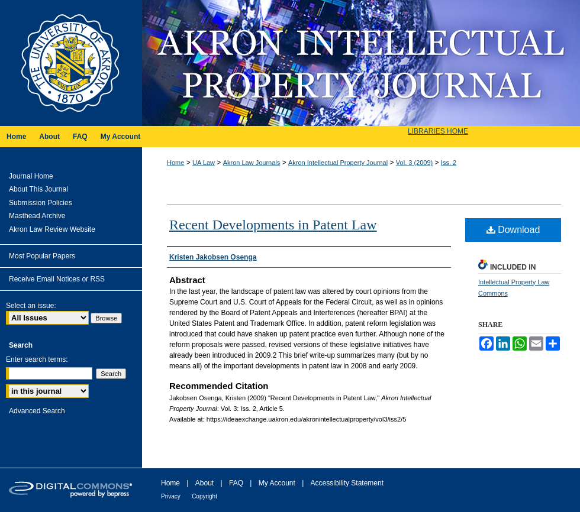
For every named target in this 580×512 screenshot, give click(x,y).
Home (175, 162)
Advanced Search (37, 411)
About (204, 483)
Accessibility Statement (347, 483)
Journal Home (31, 176)
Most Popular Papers (42, 256)
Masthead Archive (37, 216)
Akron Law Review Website (52, 229)
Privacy (171, 496)
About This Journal (38, 189)
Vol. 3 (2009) (414, 162)
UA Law (203, 162)
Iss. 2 (448, 162)
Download (513, 230)
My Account (277, 483)
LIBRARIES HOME (438, 131)
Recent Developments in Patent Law (273, 224)
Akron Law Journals (252, 162)
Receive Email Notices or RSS (57, 279)
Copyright (204, 496)
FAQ (236, 483)
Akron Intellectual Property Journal (361, 63)
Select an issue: (31, 306)
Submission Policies (40, 203)
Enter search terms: (37, 359)
